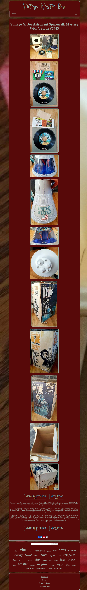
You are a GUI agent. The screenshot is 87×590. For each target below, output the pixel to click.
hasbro (30, 560)
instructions (40, 569)
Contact (44, 580)
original (42, 564)
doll (55, 550)
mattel (59, 556)
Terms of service (44, 586)
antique (30, 568)
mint (14, 565)
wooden (72, 550)
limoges (16, 560)
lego (62, 559)
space (45, 560)
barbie (15, 551)
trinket (71, 559)
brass (52, 565)
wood (36, 555)
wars (62, 550)
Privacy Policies (44, 583)
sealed (60, 564)
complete (69, 555)
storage (32, 565)
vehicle (67, 565)
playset (49, 551)
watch (56, 560)
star (37, 559)
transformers (40, 551)
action (50, 569)
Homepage (44, 577)
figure (52, 555)
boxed (28, 555)
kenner (58, 568)
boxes (74, 565)
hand (50, 560)
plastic (23, 564)
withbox (24, 560)
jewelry (18, 555)
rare (44, 554)
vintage (26, 550)
